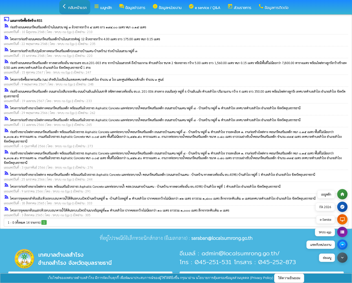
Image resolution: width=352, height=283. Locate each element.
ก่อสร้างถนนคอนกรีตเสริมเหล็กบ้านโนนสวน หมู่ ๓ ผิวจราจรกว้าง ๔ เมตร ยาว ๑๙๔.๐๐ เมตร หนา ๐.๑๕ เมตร (78, 27)
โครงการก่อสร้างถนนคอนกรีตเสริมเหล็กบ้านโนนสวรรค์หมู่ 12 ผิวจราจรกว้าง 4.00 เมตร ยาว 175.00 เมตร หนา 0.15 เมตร (85, 39)
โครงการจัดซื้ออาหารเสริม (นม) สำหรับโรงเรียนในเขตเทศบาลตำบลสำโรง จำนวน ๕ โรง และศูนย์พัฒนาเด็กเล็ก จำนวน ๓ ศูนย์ (87, 79)
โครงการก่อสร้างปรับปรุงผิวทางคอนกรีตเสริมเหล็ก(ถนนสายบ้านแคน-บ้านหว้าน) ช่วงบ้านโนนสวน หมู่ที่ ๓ (73, 51)
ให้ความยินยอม (289, 278)
